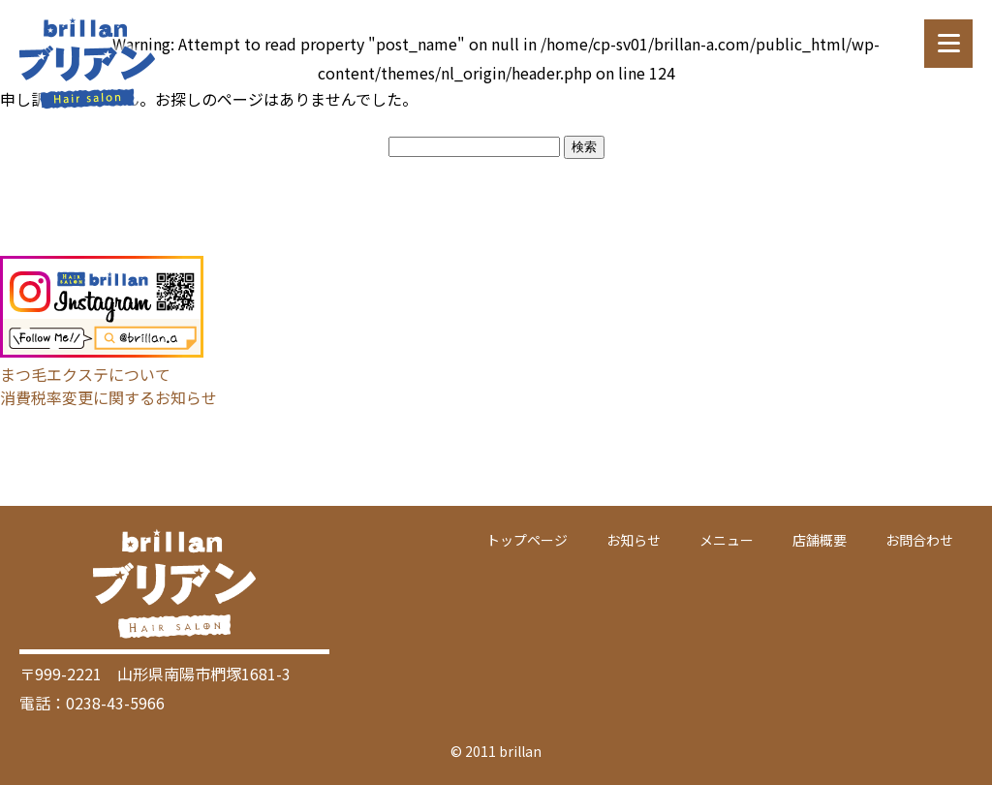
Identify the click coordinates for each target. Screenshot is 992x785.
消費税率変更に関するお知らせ (108, 397)
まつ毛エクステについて (85, 374)
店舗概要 (819, 540)
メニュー (726, 540)
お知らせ (633, 540)
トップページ (527, 540)
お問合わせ (919, 540)
